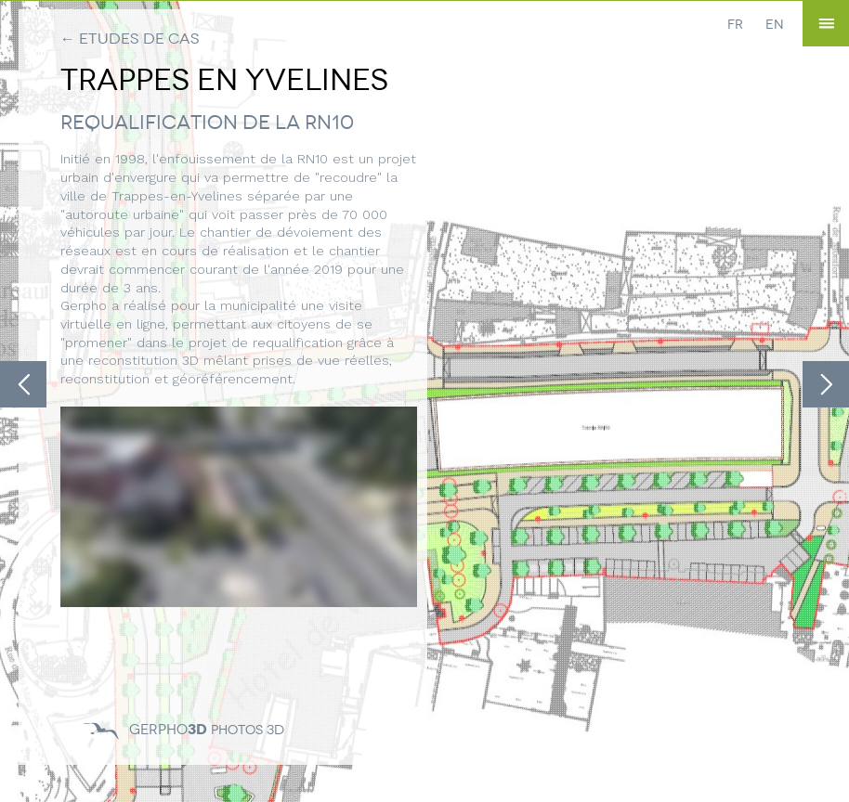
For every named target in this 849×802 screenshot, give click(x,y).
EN (774, 24)
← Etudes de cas (130, 38)
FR (735, 24)
